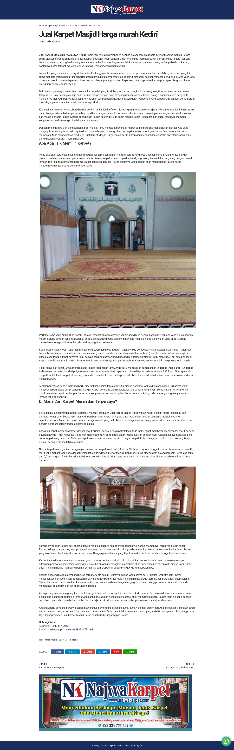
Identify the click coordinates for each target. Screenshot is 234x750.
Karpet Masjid (51, 640)
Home (41, 26)
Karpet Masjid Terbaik (55, 26)
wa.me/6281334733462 (79, 629)
